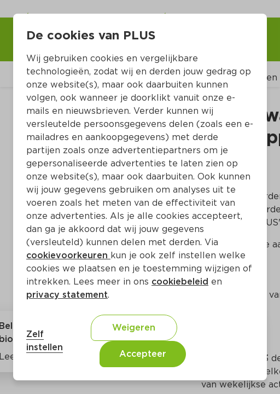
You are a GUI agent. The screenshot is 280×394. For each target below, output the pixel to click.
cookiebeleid (179, 281)
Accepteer (142, 354)
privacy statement (67, 294)
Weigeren (133, 327)
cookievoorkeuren (68, 255)
